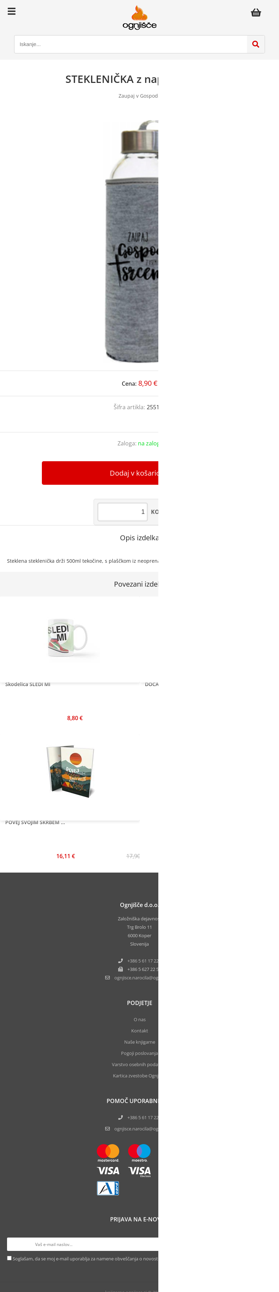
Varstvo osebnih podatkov (139, 1064)
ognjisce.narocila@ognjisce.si (144, 1128)
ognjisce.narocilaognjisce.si (144, 977)
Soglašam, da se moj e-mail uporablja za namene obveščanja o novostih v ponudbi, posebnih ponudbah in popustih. (134, 1258)
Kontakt (139, 1030)
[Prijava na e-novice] (265, 1244)
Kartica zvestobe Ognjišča (139, 1075)
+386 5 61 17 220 (144, 961)
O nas (140, 1019)
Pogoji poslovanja (139, 1053)
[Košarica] (258, 12)
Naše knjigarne (139, 1042)
